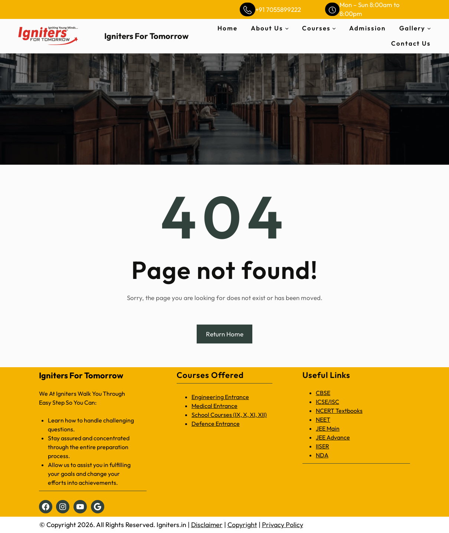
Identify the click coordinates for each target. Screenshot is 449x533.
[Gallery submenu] (429, 28)
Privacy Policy (282, 524)
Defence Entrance (215, 423)
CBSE (323, 393)
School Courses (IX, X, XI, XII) (229, 414)
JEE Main (328, 428)
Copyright (242, 524)
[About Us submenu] (287, 28)
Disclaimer (207, 524)
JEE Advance (333, 437)
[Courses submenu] (334, 28)
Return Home (224, 334)
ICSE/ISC (327, 401)
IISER (322, 446)
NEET (323, 419)
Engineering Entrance (220, 397)
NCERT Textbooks (339, 410)
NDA (322, 455)
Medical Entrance (214, 405)
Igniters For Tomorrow (146, 36)
